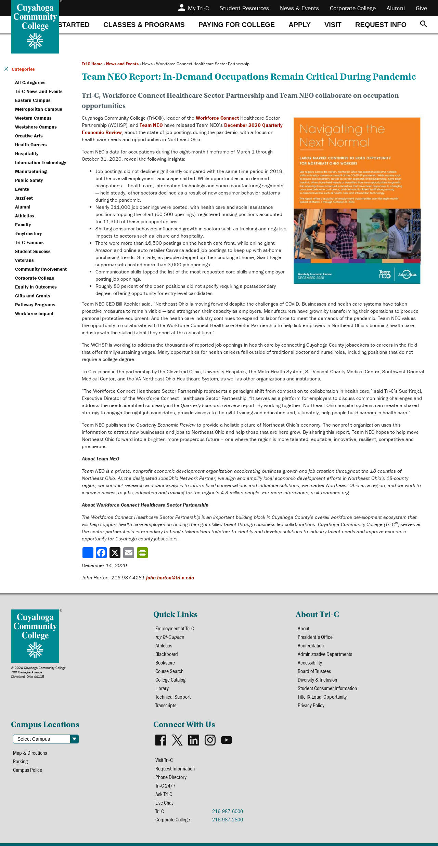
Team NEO (151, 125)
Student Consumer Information (327, 687)
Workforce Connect (217, 118)
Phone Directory (170, 776)
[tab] (65, 24)
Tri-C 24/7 (165, 785)
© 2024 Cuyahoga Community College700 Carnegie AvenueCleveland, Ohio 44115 (38, 672)
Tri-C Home (92, 64)
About (303, 628)
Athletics (163, 645)
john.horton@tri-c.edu (170, 577)
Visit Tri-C (164, 759)
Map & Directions (30, 752)
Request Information (175, 768)
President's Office (315, 636)
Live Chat (164, 802)
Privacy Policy (311, 705)
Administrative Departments (325, 653)
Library (162, 687)
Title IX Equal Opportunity (322, 696)
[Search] (423, 24)
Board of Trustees (314, 670)
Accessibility (310, 662)
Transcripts (165, 705)
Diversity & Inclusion (317, 679)
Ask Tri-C (163, 793)
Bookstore (165, 662)
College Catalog (170, 679)
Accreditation (311, 645)
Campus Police (27, 769)
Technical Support (173, 696)
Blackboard (166, 653)
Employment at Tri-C (174, 628)
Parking (20, 761)
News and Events (122, 64)
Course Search (169, 670)
